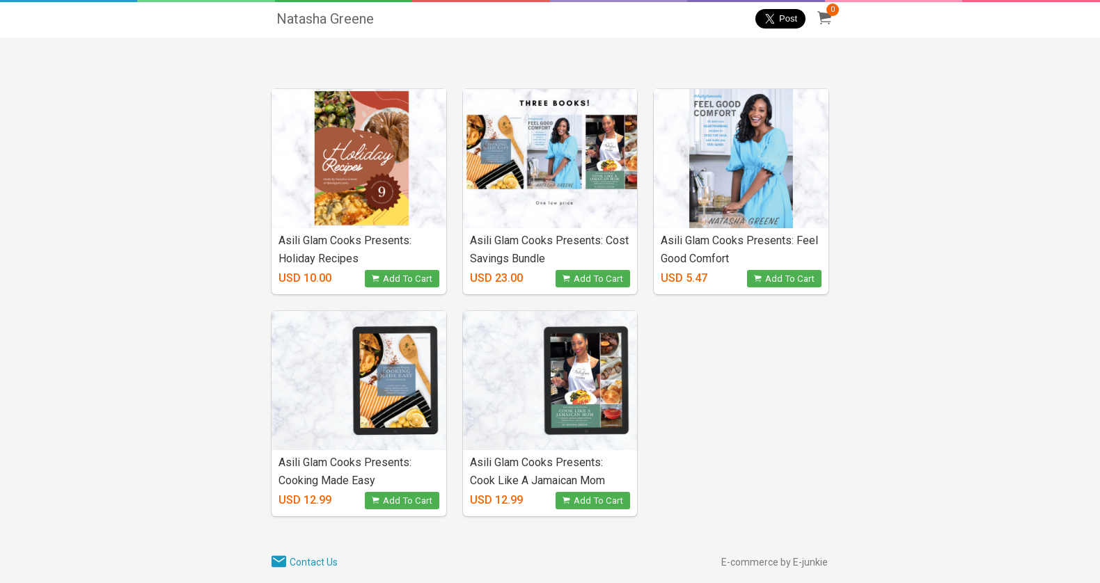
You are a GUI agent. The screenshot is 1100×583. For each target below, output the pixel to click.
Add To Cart (402, 278)
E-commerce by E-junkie (774, 562)
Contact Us (314, 562)
